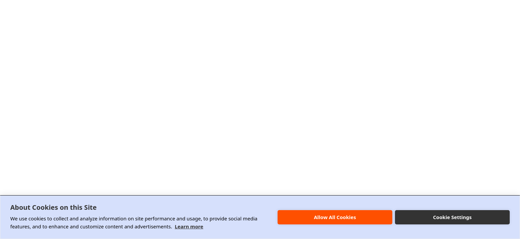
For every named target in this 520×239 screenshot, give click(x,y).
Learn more (189, 226)
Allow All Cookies (335, 217)
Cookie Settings (452, 217)
